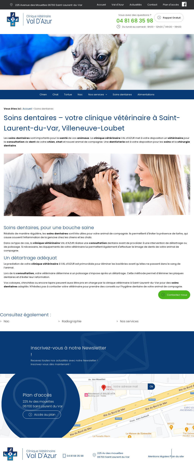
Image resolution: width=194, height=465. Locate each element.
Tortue (68, 94)
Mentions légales (159, 456)
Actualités (136, 4)
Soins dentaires (122, 94)
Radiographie (71, 321)
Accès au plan (44, 414)
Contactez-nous (177, 295)
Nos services (96, 94)
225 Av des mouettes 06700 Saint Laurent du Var (113, 455)
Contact (152, 4)
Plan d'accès (171, 4)
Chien (43, 94)
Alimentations (146, 94)
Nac (80, 94)
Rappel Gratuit (172, 17)
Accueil (101, 4)
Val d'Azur (118, 4)
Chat (55, 94)
